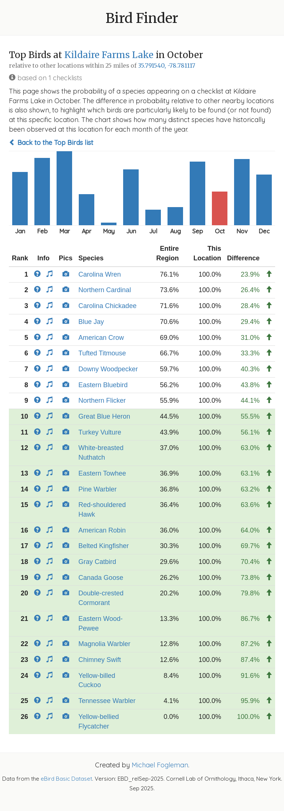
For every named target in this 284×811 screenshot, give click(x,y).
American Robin (102, 530)
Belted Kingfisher (103, 546)
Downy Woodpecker (108, 369)
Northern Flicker (102, 400)
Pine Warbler (97, 489)
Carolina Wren (99, 274)
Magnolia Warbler (104, 644)
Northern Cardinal (104, 290)
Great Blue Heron (104, 416)
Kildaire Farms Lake (108, 55)
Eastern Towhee (102, 473)
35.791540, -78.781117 (166, 65)
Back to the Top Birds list (51, 142)
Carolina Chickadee (107, 306)
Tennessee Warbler (106, 700)
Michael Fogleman (160, 765)
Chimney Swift (99, 659)
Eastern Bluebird (103, 385)
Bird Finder (142, 18)
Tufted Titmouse (102, 353)
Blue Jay (91, 321)
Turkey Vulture (99, 432)
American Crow (101, 337)
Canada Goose (100, 577)
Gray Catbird (97, 561)
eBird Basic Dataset (66, 778)
